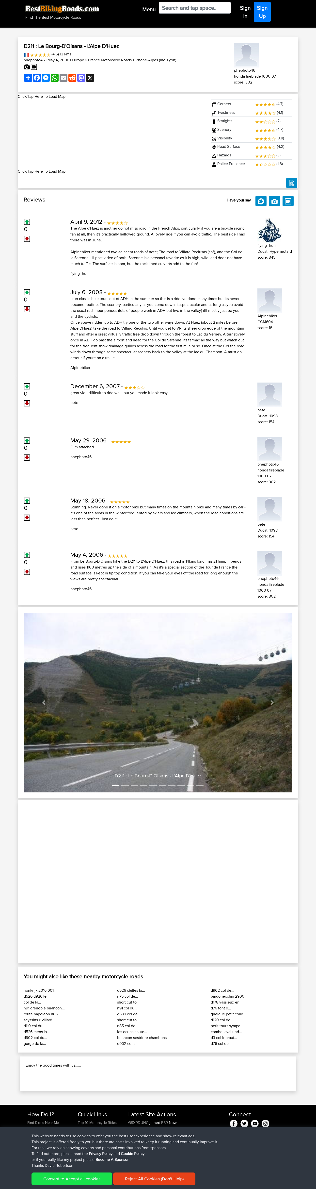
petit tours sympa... (227, 1026)
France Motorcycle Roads (110, 60)
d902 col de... (222, 990)
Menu (149, 9)
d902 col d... (128, 1043)
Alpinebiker (80, 367)
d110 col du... (34, 1026)
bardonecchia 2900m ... (231, 996)
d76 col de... (221, 1043)
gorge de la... (35, 1043)
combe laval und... (226, 1032)
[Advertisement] (111, 134)
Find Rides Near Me (43, 1122)
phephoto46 (34, 60)
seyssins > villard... (39, 1020)
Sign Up (262, 12)
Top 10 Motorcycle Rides (97, 1122)
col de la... (32, 1002)
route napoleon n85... (42, 1014)
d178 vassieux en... (226, 1002)
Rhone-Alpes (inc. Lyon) (156, 60)
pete (74, 402)
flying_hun (79, 273)
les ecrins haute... (132, 1032)
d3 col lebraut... (224, 1037)
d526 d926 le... (36, 996)
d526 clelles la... (131, 990)
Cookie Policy (132, 1153)
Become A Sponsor (111, 1159)
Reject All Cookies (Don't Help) (154, 1179)
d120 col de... (222, 1020)
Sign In (245, 12)
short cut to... (128, 1002)
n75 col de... (127, 996)
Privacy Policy (100, 1153)
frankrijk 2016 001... (40, 990)
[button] (44, 702)
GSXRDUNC (138, 1122)
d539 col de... (129, 1014)
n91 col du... (127, 1008)
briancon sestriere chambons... (143, 1037)
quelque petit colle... (228, 1014)
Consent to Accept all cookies (71, 1179)
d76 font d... (221, 1008)
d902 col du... (35, 1037)
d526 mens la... (37, 1032)
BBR (164, 1122)
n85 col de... (127, 1026)
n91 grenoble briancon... (44, 1008)
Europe (78, 60)
